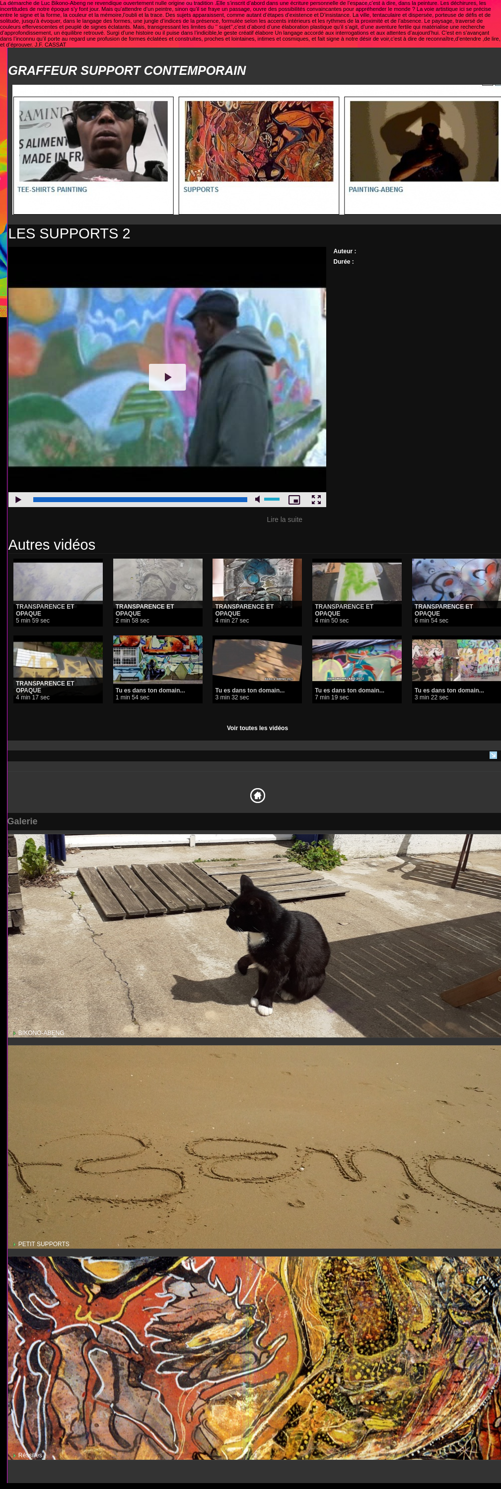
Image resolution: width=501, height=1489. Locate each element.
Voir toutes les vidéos (257, 728)
